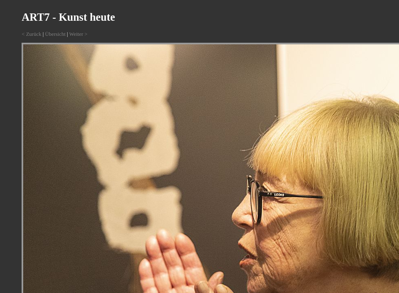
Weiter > (78, 34)
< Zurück (31, 34)
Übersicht (55, 34)
